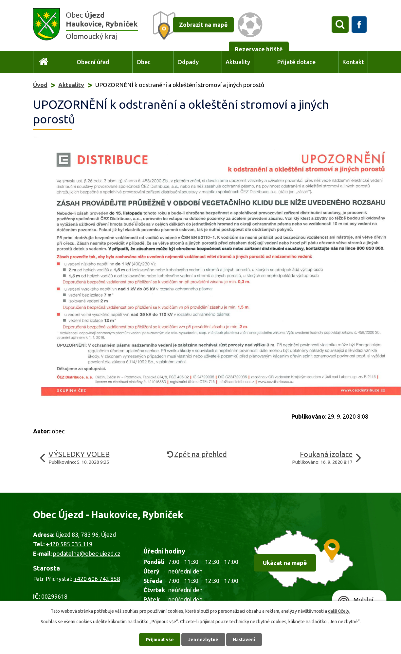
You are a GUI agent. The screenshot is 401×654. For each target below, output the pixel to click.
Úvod (43, 62)
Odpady (188, 62)
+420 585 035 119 (69, 544)
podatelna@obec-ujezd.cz (86, 553)
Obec (144, 62)
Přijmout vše (159, 639)
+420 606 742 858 (97, 578)
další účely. (339, 610)
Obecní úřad (93, 62)
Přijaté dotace (296, 62)
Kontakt (353, 62)
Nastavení (244, 639)
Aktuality (238, 62)
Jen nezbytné (203, 639)
